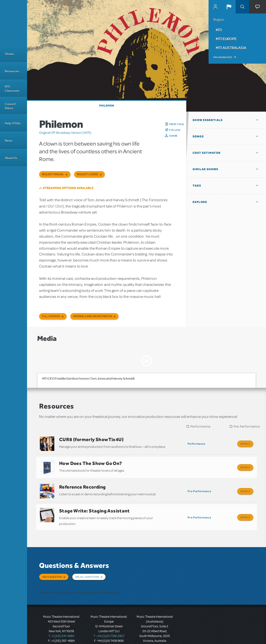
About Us (11, 158)
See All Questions (87, 568)
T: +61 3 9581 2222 (154, 632)
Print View (176, 124)
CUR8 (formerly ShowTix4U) (91, 439)
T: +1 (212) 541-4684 (61, 622)
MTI (219, 29)
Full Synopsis (51, 316)
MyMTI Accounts (215, 6)
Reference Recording (82, 483)
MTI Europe (226, 38)
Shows (9, 54)
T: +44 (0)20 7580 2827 (109, 622)
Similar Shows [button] (205, 169)
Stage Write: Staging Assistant (94, 504)
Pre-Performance (247, 426)
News (8, 141)
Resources (12, 71)
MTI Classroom (12, 89)
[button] (229, 6)
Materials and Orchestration (92, 316)
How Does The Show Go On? (90, 461)
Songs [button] (198, 136)
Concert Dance (10, 106)
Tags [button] (197, 185)
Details (245, 443)
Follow (174, 130)
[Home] (13, 22)
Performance (200, 426)
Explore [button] (200, 202)
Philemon (106, 105)
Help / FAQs (13, 123)
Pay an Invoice (222, 57)
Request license (87, 174)
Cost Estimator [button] (207, 152)
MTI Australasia (231, 47)
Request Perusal (53, 174)
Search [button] (242, 6)
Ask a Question (52, 568)
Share (173, 135)
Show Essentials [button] (208, 120)
